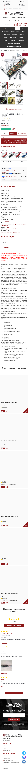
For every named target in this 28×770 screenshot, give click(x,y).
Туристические (4, 225)
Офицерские (10, 224)
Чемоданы (21, 37)
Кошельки (12, 40)
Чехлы (24, 31)
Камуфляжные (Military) (10, 229)
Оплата (5, 742)
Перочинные (17, 224)
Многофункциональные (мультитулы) (10, 232)
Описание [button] (20, 161)
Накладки (7, 34)
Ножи (17, 28)
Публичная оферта (8, 755)
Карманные (4, 224)
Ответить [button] (4, 637)
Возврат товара (7, 745)
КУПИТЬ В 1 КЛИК (22, 133)
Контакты (18, 20)
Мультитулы (5, 31)
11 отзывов (4, 407)
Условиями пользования (19, 719)
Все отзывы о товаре (14, 687)
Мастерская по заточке (14, 43)
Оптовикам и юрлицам (18, 17)
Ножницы (13, 37)
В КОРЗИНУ (12, 133)
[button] (7, 5)
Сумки (5, 40)
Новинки (6, 762)
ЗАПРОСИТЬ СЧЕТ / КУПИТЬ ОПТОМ (14, 137)
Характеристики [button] (7, 161)
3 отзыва (4, 519)
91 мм (7, 227)
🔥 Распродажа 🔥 (9, 28)
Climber (7, 221)
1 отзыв (4, 480)
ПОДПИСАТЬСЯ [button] (14, 714)
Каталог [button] (5, 17)
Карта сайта (7, 752)
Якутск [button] (11, 168)
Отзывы (10, 20)
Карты (6, 37)
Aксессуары (21, 40)
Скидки (5, 765)
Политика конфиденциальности (11, 767)
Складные (23, 224)
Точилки (14, 34)
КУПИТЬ (2, 409)
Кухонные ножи (15, 31)
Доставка (6, 740)
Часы (23, 28)
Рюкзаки (21, 34)
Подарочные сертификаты (14, 46)
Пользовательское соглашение (11, 757)
